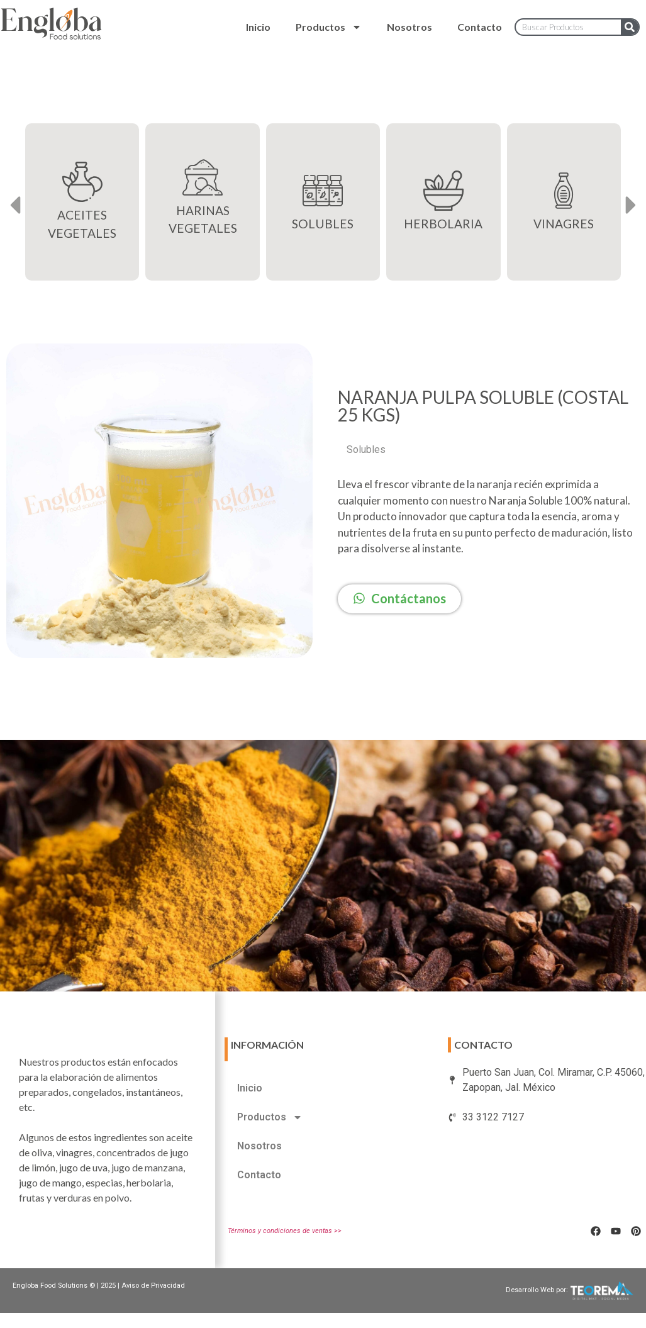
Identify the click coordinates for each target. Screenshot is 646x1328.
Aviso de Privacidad (153, 1285)
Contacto (479, 27)
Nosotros (409, 27)
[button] (15, 205)
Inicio (258, 27)
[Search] (629, 27)
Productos (329, 27)
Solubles (366, 449)
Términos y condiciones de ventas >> (285, 1231)
